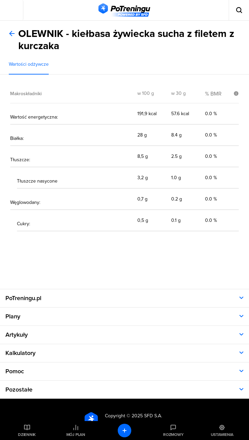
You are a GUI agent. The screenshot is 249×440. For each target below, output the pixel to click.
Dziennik (27, 434)
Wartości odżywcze (29, 64)
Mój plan (75, 434)
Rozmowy (173, 434)
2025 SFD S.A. (147, 416)
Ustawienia (222, 434)
